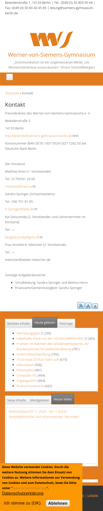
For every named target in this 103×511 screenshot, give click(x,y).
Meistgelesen (39, 400)
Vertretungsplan (28, 333)
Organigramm (27, 380)
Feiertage (66, 323)
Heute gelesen (44, 322)
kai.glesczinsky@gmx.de (23, 237)
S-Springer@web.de (21, 209)
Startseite (12, 93)
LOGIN (92, 495)
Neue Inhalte (16, 400)
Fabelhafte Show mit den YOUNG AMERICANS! (50, 338)
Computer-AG (27, 375)
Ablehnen (58, 503)
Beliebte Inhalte (18, 323)
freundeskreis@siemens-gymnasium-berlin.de (40, 135)
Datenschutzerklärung (29, 488)
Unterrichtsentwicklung (34, 354)
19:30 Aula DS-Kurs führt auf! (38, 359)
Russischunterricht (30, 386)
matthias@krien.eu (20, 186)
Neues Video (63, 399)
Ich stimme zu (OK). (23, 503)
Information (25, 364)
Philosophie (25, 370)
